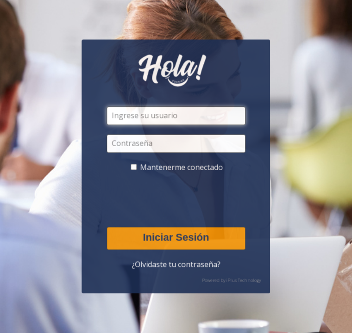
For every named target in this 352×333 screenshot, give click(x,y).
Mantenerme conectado (181, 167)
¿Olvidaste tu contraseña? (176, 264)
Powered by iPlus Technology (231, 281)
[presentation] (177, 200)
